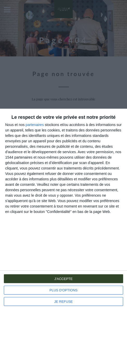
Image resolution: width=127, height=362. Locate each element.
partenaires (35, 125)
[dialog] (63, 235)
